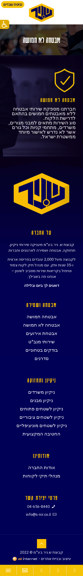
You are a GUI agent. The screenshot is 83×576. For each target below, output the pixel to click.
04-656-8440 (38, 506)
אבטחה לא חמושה (41, 325)
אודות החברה (41, 467)
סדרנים (42, 358)
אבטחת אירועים (41, 333)
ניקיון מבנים (41, 400)
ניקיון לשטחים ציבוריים (41, 417)
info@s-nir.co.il (38, 514)
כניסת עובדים (12, 4)
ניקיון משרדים (41, 392)
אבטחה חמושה (42, 316)
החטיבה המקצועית (41, 434)
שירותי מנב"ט (41, 341)
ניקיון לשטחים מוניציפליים (41, 425)
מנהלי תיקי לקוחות (41, 476)
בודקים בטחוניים (41, 350)
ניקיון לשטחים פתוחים (41, 409)
